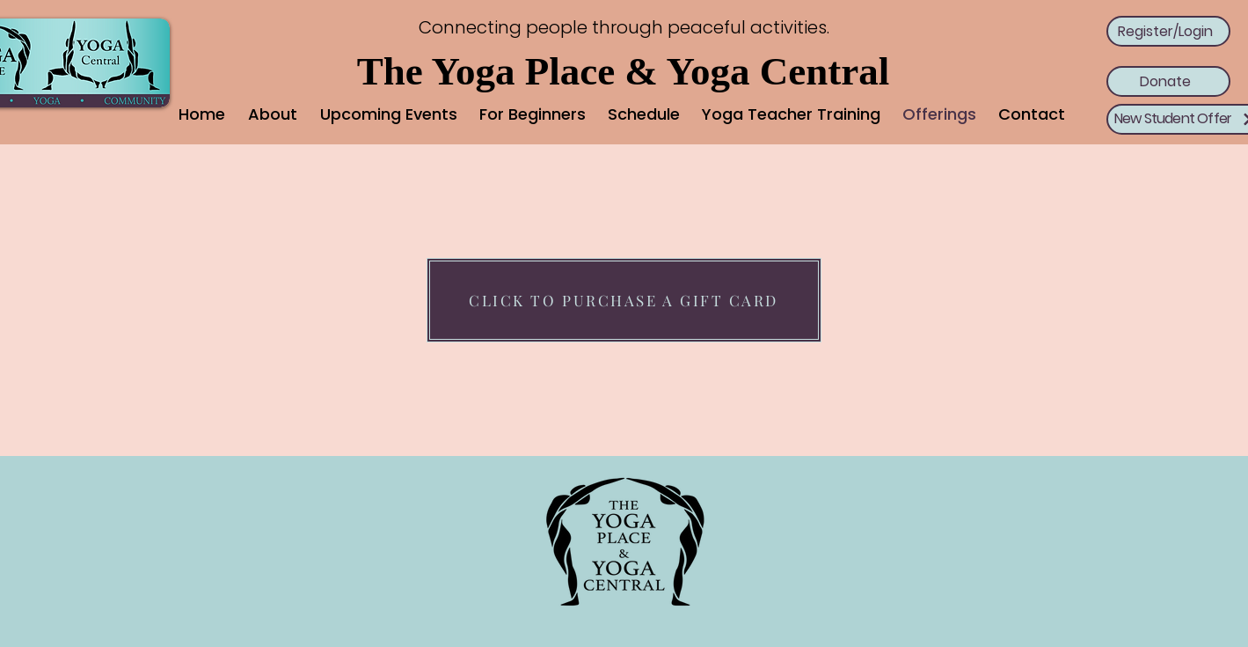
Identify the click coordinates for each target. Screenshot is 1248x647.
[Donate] (1168, 81)
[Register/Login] (1168, 31)
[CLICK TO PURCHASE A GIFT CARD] (624, 300)
